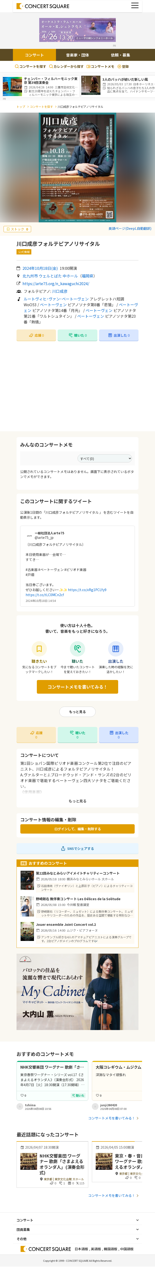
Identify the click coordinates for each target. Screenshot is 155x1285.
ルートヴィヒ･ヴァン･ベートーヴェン (56, 299)
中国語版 (126, 1248)
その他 (22, 1238)
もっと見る (77, 711)
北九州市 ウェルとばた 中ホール (50, 276)
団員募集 (23, 1229)
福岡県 (87, 276)
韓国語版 (110, 1248)
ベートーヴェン (53, 304)
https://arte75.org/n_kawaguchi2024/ (55, 283)
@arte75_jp (44, 537)
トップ (21, 106)
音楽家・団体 (77, 55)
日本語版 (81, 1248)
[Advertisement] (77, 386)
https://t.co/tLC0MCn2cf (45, 594)
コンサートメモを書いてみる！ (78, 687)
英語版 (96, 1248)
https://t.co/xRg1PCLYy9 (87, 589)
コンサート (34, 55)
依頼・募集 (120, 55)
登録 (123, 66)
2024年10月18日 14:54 (41, 601)
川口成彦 (59, 291)
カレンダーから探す (66, 66)
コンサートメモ (100, 66)
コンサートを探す (30, 66)
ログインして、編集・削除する (77, 828)
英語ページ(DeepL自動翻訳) (130, 228)
